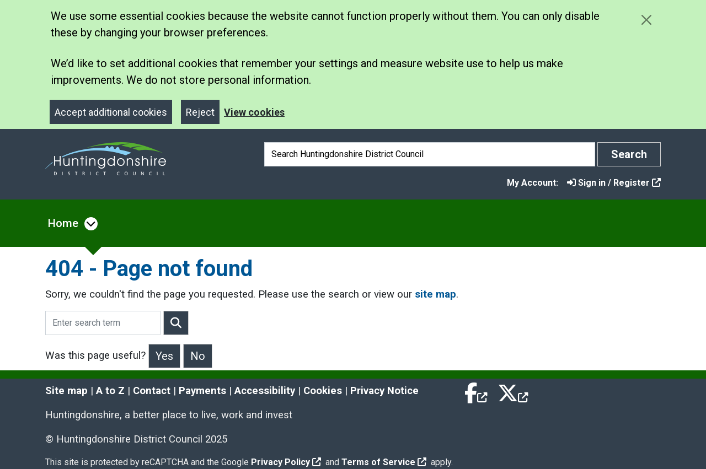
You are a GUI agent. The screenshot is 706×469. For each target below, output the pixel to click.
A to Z (110, 391)
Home (63, 223)
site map (435, 294)
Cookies (322, 391)
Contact (151, 391)
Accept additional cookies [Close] (111, 112)
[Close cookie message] (646, 19)
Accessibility (264, 391)
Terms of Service (383, 462)
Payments (202, 391)
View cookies (254, 112)
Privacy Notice (384, 391)
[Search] (429, 154)
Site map (66, 391)
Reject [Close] (200, 112)
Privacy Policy (286, 462)
